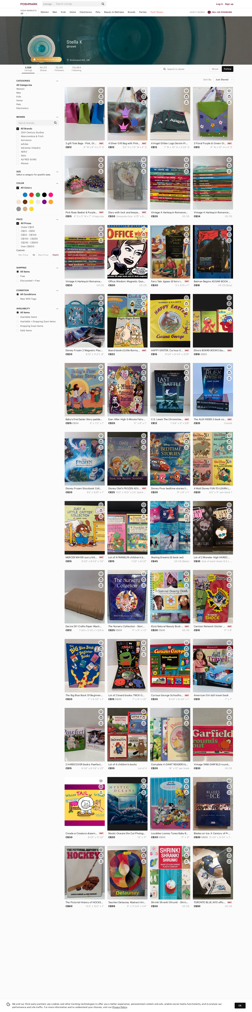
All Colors (24, 187)
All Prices (23, 223)
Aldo (21, 155)
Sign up (229, 4)
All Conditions (26, 294)
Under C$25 (25, 227)
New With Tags (26, 298)
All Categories (24, 85)
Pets (98, 12)
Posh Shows (156, 12)
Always (22, 163)
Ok (240, 1005)
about (215, 69)
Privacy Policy (119, 1007)
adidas (22, 144)
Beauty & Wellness (114, 12)
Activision (24, 140)
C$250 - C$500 (27, 242)
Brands (131, 12)
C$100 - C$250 (27, 238)
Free (20, 276)
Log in (219, 4)
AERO (21, 151)
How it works (197, 12)
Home (73, 12)
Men (55, 12)
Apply (55, 254)
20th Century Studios (30, 132)
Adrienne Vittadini (28, 147)
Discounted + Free (28, 280)
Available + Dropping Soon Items (36, 321)
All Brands (24, 128)
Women (45, 12)
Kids (63, 12)
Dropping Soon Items (29, 326)
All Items (23, 271)
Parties (143, 12)
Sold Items (24, 330)
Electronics (86, 12)
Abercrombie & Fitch (29, 136)
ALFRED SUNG (26, 159)
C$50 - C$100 (26, 234)
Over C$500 (25, 246)
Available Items (26, 317)
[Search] (77, 4)
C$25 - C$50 (25, 231)
